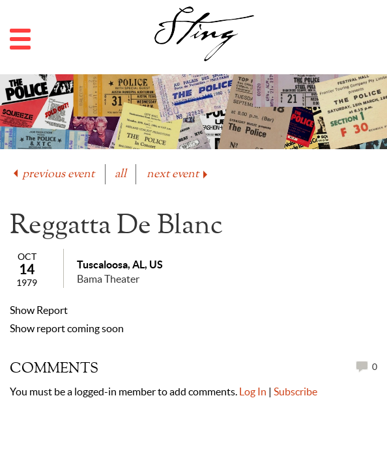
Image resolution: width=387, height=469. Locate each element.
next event (178, 174)
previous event (52, 174)
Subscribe (295, 391)
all (120, 174)
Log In (252, 391)
